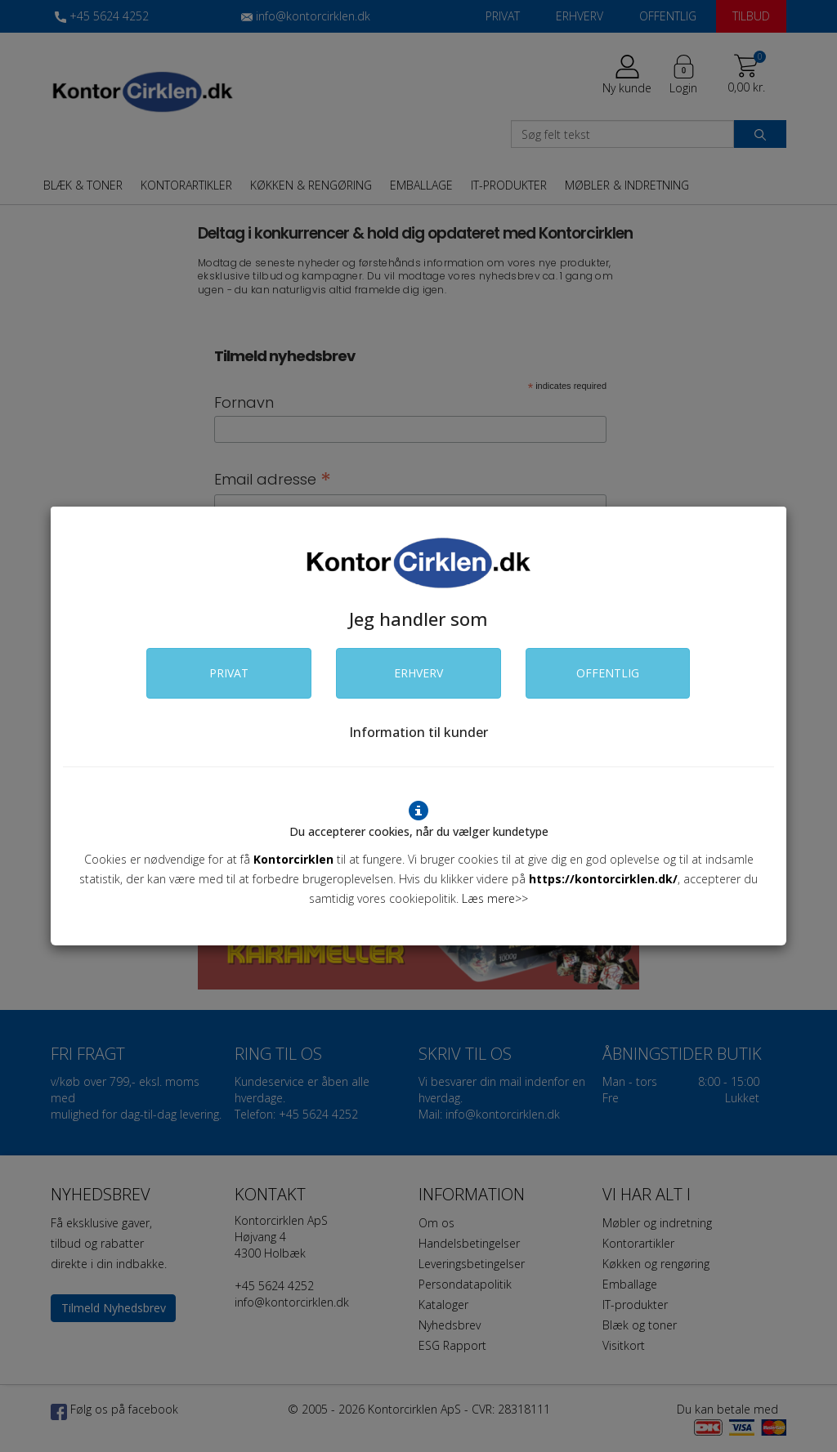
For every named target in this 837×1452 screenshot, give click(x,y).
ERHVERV (418, 673)
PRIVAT (228, 673)
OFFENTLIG (607, 673)
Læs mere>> (495, 898)
